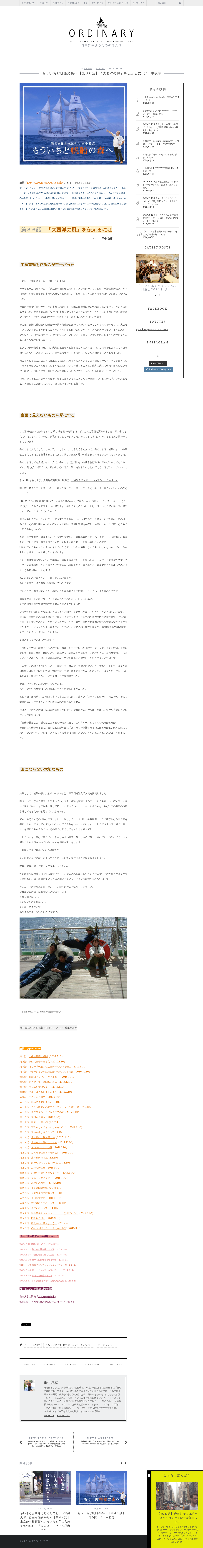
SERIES (100, 69)
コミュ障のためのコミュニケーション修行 (53, 1107)
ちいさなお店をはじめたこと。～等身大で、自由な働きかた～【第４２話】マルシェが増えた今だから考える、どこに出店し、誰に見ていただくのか (46, 1442)
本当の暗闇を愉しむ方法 (43, 1254)
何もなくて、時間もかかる (43, 1081)
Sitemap (138, 3)
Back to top (167, 1541)
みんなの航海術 (46, 1296)
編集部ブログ (58, 59)
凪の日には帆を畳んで (43, 1137)
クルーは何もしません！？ (43, 1091)
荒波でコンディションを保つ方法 (47, 1265)
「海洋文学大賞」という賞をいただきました (94, 480)
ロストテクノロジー (41, 1177)
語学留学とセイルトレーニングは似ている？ (54, 1213)
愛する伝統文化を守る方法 (44, 1260)
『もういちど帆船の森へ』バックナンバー (69, 1345)
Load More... (158, 363)
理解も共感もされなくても (45, 1172)
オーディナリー (106, 1345)
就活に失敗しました (41, 1102)
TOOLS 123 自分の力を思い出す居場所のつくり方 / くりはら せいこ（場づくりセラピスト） (160, 218)
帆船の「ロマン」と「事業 (43, 1076)
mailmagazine (118, 3)
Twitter (97, 3)
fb (85, 3)
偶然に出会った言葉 (39, 1061)
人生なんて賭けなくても (44, 1142)
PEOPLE (77, 59)
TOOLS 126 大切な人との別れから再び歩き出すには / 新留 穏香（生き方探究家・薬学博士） (160, 127)
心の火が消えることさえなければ (48, 1228)
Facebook (49, 1365)
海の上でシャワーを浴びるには (46, 1270)
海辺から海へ (38, 1117)
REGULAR (108, 59)
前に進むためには (40, 1203)
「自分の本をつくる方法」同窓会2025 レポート (158, 287)
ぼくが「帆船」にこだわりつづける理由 (50, 1066)
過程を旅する (38, 1198)
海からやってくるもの (43, 1162)
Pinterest (92, 1365)
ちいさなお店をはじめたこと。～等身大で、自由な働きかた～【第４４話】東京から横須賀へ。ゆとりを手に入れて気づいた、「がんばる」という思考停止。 (45, 1521)
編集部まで (71, 1027)
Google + (116, 1365)
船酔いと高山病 (39, 1122)
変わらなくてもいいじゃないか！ (49, 1127)
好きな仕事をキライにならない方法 (48, 1280)
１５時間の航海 (39, 1187)
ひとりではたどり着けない (45, 1152)
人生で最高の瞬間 (38, 1056)
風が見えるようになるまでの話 (47, 1112)
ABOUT (44, 3)
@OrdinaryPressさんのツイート (152, 329)
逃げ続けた (37, 1157)
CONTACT (73, 3)
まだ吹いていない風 (41, 1147)
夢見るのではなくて (39, 1086)
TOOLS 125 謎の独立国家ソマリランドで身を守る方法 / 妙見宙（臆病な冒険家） (160, 184)
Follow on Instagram (158, 369)
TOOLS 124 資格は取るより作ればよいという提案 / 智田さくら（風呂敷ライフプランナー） (160, 201)
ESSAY (92, 59)
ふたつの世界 (38, 1167)
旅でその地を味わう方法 (43, 1249)
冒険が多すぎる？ (40, 1132)
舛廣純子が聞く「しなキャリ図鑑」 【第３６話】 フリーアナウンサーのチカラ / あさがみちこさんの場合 (100, 1441)
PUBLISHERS (129, 59)
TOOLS (148, 59)
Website (49, 1416)
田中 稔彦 (88, 69)
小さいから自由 (37, 1097)
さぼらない (37, 1208)
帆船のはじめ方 (38, 1244)
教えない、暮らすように (44, 1223)
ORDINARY (28, 3)
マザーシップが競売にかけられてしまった (51, 1071)
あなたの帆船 (38, 1182)
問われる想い (38, 1218)
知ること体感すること (42, 1275)
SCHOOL (58, 3)
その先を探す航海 (40, 1193)
